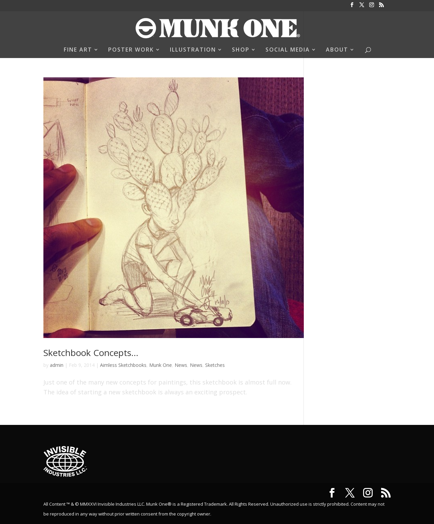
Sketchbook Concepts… (90, 353)
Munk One (160, 365)
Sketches (215, 365)
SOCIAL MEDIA (287, 50)
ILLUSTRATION (193, 50)
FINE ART (78, 50)
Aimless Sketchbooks (123, 365)
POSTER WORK (131, 50)
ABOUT (337, 50)
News (181, 365)
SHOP (241, 50)
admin (56, 365)
